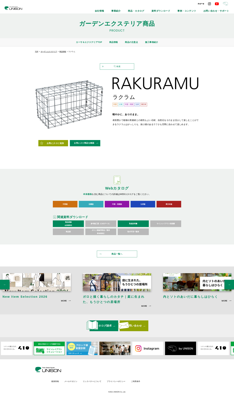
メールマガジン (95, 397)
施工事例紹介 (151, 42)
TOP (36, 51)
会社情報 (129, 9)
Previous (5, 305)
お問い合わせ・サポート (220, 9)
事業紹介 (143, 9)
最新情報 (79, 397)
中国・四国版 (117, 218)
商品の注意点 (131, 42)
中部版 (65, 218)
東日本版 (169, 218)
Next (229, 305)
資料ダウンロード (178, 9)
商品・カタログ (159, 9)
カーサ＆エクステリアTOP (89, 42)
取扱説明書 (133, 238)
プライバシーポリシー (142, 397)
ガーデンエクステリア (49, 51)
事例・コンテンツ (198, 9)
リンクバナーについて (117, 397)
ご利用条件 (162, 397)
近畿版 (91, 218)
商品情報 (113, 42)
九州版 (143, 218)
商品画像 (68, 238)
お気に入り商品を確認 (84, 157)
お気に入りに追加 (55, 158)
